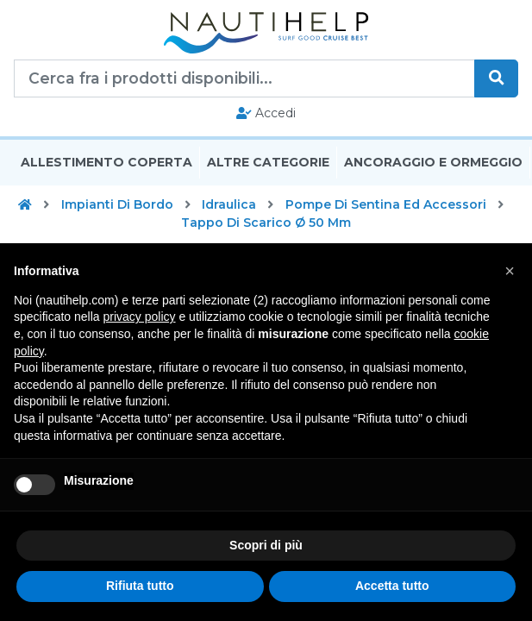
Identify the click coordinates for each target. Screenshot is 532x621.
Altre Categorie (268, 162)
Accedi (266, 113)
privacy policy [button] (139, 316)
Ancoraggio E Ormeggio (433, 162)
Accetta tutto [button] (392, 586)
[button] (509, 271)
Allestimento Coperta (106, 162)
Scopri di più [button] (266, 545)
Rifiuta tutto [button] (140, 586)
